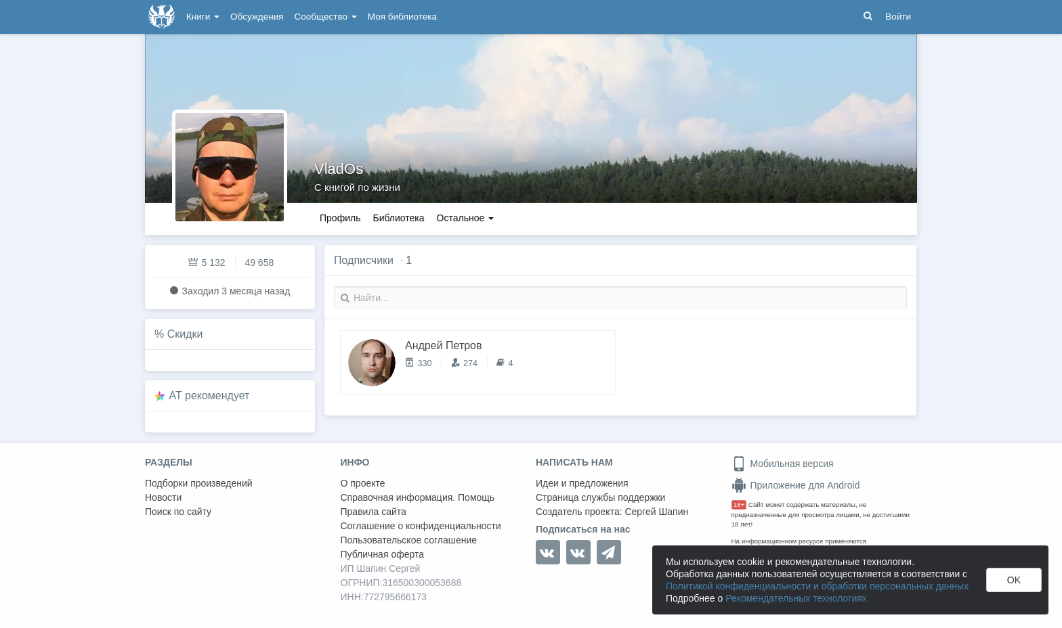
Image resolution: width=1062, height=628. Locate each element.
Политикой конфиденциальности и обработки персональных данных (817, 586)
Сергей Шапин (656, 511)
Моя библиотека (402, 17)
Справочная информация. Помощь (418, 497)
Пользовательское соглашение (409, 540)
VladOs (338, 168)
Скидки (185, 334)
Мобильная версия (782, 463)
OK (1014, 580)
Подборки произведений (199, 483)
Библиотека (398, 217)
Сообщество (326, 17)
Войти (898, 17)
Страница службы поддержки (600, 497)
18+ (739, 504)
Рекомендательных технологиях (796, 598)
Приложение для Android (795, 485)
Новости (163, 497)
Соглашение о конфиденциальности (421, 525)
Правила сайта (373, 511)
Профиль (340, 217)
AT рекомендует (209, 395)
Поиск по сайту (178, 511)
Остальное (465, 217)
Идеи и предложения (582, 483)
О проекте (363, 483)
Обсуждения (256, 17)
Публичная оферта (383, 554)
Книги (202, 17)
